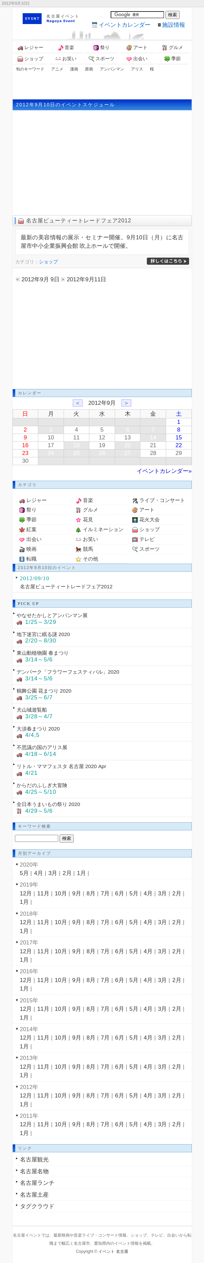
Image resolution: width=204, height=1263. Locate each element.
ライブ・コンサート (162, 500)
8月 (91, 893)
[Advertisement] (102, 85)
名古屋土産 (34, 1195)
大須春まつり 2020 (38, 729)
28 (153, 453)
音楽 (66, 47)
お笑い (65, 59)
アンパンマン (112, 69)
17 (51, 445)
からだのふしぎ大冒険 (42, 785)
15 (179, 437)
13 (127, 437)
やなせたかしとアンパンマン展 (52, 615)
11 (76, 437)
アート (137, 47)
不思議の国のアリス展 (42, 747)
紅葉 (31, 529)
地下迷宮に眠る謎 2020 (43, 634)
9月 (76, 893)
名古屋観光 (34, 1159)
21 (153, 445)
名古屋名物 (34, 1171)
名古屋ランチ (37, 1183)
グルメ (172, 47)
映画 (31, 549)
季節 (172, 59)
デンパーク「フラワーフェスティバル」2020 (68, 672)
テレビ (147, 539)
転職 (31, 559)
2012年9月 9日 (41, 279)
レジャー (30, 47)
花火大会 (149, 519)
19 (102, 445)
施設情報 (173, 25)
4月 (38, 873)
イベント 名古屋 (113, 1251)
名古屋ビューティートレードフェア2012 (79, 220)
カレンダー (125, 25)
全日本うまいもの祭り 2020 (48, 804)
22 (179, 445)
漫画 (74, 69)
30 (25, 461)
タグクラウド (37, 1206)
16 (25, 445)
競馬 (88, 549)
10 (51, 437)
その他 (90, 559)
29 (179, 453)
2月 (67, 873)
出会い (137, 59)
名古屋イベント (63, 16)
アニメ (57, 69)
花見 (88, 519)
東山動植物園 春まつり (43, 653)
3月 (52, 873)
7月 (105, 893)
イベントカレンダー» (164, 471)
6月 (119, 893)
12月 (26, 893)
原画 (89, 69)
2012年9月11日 (86, 279)
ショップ (30, 59)
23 (25, 453)
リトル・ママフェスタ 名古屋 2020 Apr (61, 766)
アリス (137, 69)
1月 (81, 873)
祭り (101, 47)
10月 (61, 893)
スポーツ (101, 59)
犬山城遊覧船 (32, 710)
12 (102, 437)
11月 (43, 893)
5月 (24, 873)
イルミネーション (103, 529)
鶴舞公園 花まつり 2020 (44, 691)
